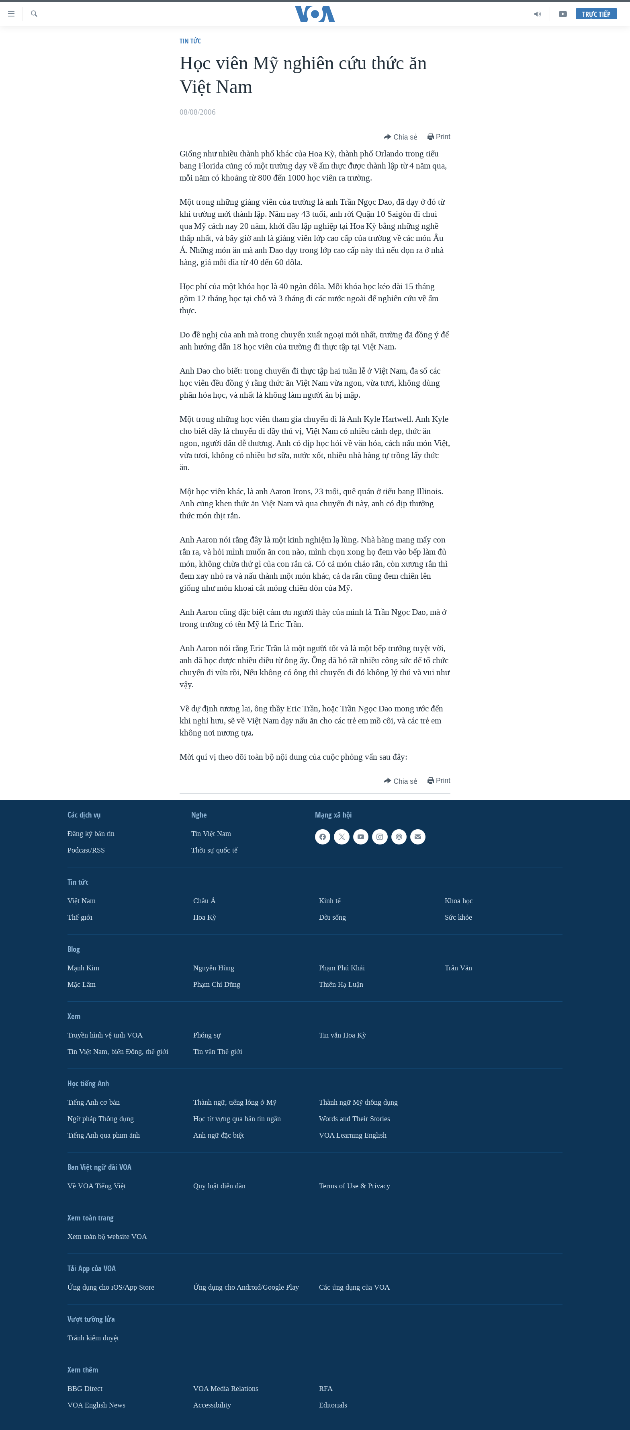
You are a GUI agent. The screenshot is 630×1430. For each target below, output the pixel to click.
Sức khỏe (458, 917)
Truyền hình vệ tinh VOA (105, 1035)
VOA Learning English (353, 1135)
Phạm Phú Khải (342, 968)
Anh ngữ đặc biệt (218, 1135)
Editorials (333, 1405)
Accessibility (212, 1405)
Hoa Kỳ (204, 917)
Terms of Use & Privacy (354, 1186)
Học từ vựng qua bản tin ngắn (237, 1119)
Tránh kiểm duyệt (93, 1338)
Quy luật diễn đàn (219, 1186)
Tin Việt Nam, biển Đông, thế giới (118, 1051)
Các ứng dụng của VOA (354, 1287)
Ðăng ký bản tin (91, 833)
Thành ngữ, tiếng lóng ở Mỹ (234, 1102)
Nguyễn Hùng (213, 968)
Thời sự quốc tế (214, 850)
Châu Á (204, 901)
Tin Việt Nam (211, 833)
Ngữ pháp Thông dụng (101, 1119)
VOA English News (96, 1405)
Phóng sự (207, 1035)
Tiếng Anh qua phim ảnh (104, 1135)
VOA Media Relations (225, 1388)
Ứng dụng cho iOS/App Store (111, 1287)
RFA (326, 1388)
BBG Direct (85, 1388)
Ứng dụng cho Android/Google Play (246, 1287)
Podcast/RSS (86, 850)
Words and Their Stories (354, 1119)
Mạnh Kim (83, 968)
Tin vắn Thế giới (217, 1051)
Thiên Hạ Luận (341, 984)
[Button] (400, 137)
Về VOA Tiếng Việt (97, 1186)
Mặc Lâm (82, 984)
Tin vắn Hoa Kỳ (342, 1035)
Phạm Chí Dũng (216, 984)
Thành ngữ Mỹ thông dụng (358, 1102)
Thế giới (80, 917)
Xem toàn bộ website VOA (107, 1236)
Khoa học (459, 901)
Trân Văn (458, 968)
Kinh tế (330, 901)
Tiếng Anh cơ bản (94, 1102)
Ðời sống (332, 917)
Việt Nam (82, 901)
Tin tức (190, 40)
